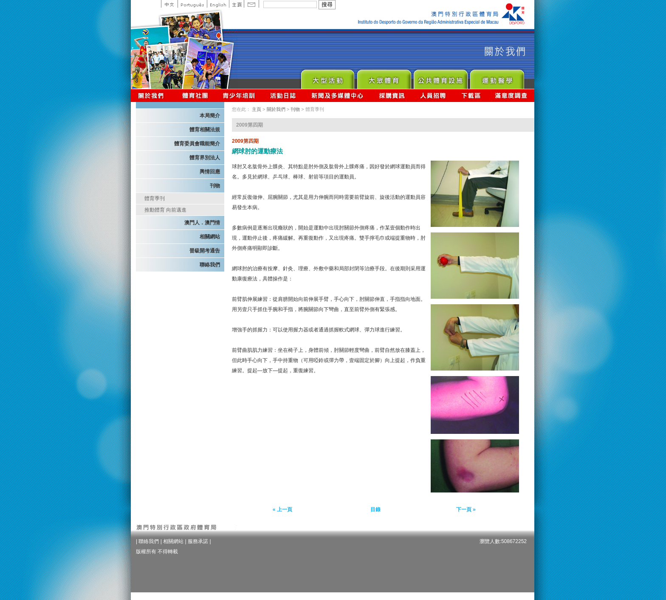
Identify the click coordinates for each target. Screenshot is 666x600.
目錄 (375, 509)
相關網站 (210, 237)
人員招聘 (433, 95)
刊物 (215, 186)
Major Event (327, 77)
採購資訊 (392, 95)
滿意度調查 (511, 95)
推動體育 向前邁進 (165, 210)
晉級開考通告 (204, 251)
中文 (169, 4)
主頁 (236, 4)
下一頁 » (466, 509)
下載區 (471, 95)
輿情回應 (210, 172)
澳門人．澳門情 (202, 223)
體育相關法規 (204, 130)
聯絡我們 (210, 265)
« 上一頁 (282, 509)
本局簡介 (210, 116)
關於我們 (152, 95)
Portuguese (192, 4)
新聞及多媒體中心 (338, 95)
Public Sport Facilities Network (440, 77)
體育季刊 (154, 198)
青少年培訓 (239, 95)
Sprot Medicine (496, 77)
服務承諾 (198, 541)
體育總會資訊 (195, 95)
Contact (251, 4)
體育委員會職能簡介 (197, 144)
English (218, 4)
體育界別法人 (204, 158)
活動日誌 (283, 95)
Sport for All (384, 77)
